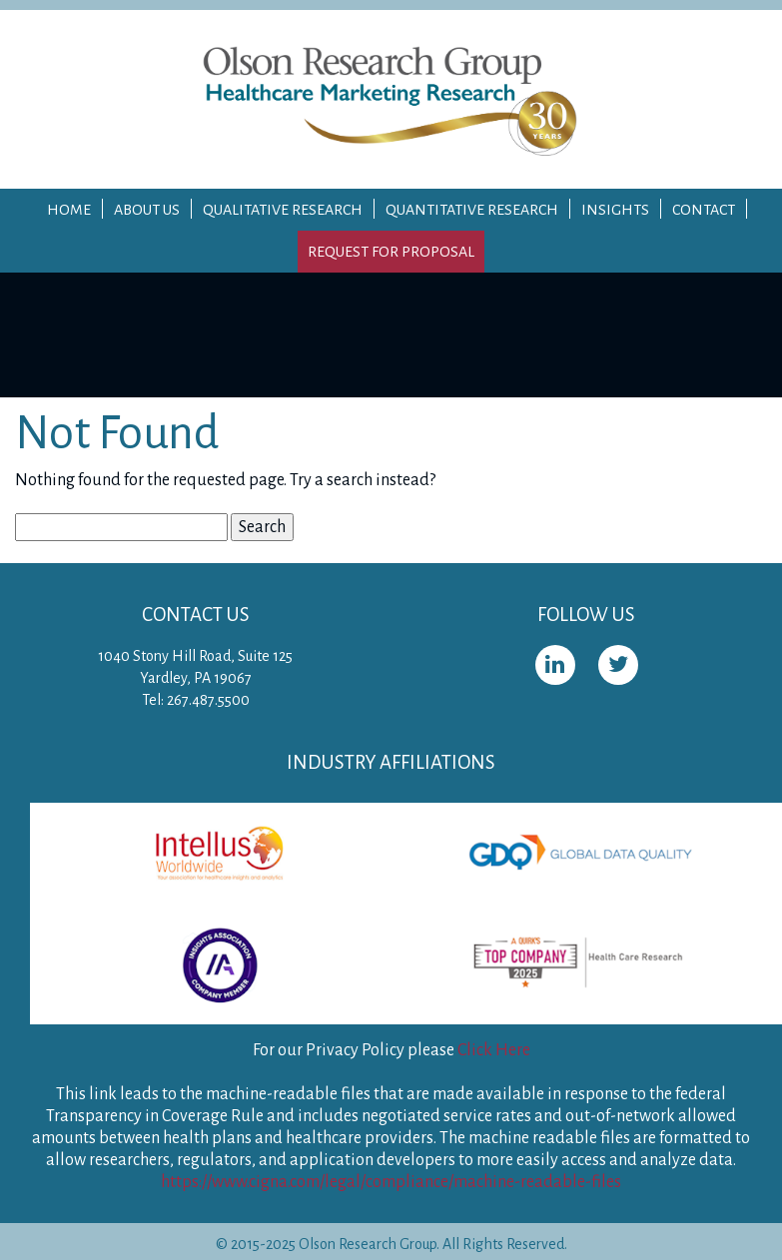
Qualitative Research (283, 210)
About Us (147, 210)
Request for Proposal (391, 252)
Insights (615, 210)
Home (69, 210)
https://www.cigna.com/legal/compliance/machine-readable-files (391, 1182)
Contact (703, 210)
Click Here (493, 1050)
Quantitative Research (472, 210)
